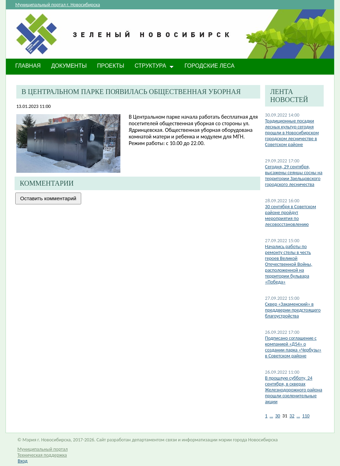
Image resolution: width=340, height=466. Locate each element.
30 (277, 416)
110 (305, 416)
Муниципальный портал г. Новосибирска (57, 5)
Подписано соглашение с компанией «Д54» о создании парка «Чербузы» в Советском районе (293, 347)
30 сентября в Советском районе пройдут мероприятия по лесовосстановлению (290, 215)
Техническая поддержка (42, 455)
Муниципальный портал (42, 449)
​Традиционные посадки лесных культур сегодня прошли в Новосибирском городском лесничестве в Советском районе (292, 132)
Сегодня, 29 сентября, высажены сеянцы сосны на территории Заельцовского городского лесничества (294, 175)
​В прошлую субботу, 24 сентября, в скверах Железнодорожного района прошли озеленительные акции (293, 390)
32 (291, 416)
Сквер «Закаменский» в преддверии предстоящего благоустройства (293, 310)
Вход (22, 461)
